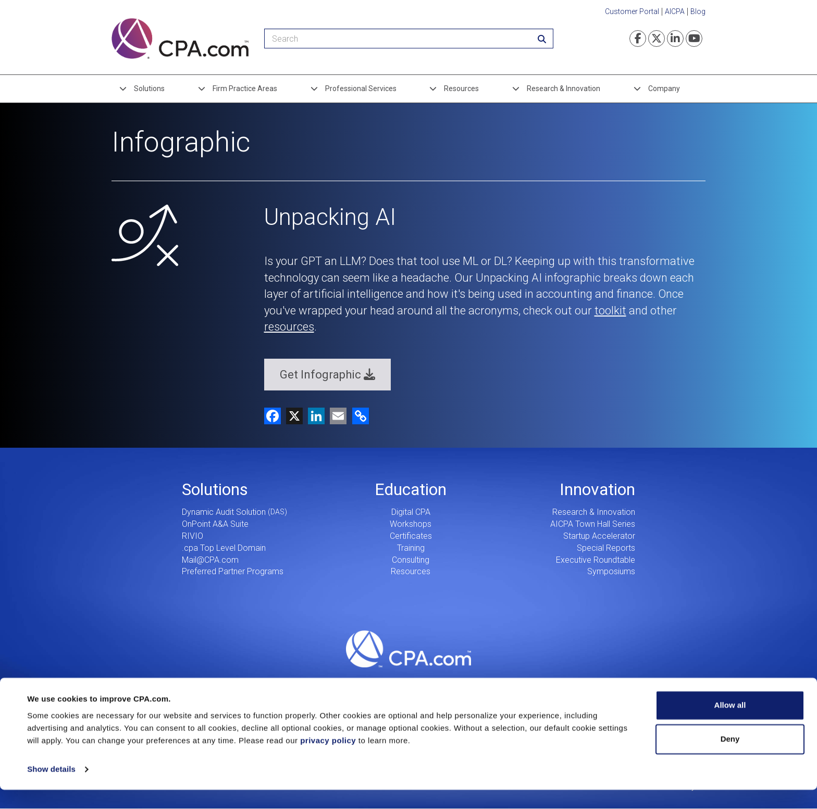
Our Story (370, 683)
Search (597, 683)
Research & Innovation (563, 88)
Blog (697, 11)
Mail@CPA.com (210, 560)
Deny (730, 758)
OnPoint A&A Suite (215, 524)
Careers (219, 683)
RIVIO (192, 536)
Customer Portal (632, 11)
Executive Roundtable (595, 560)
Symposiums (611, 571)
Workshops (410, 524)
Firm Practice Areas (245, 88)
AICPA (675, 11)
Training (411, 548)
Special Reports (606, 548)
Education (411, 489)
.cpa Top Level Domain (224, 548)
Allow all (730, 724)
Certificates (411, 536)
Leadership (295, 683)
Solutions (149, 88)
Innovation (597, 489)
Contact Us (521, 683)
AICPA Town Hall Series (592, 524)
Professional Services (361, 88)
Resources (461, 88)
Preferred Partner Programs (232, 571)
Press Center (446, 683)
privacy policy (328, 759)
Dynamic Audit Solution (224, 512)
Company (664, 88)
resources (289, 326)
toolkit (610, 310)
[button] (359, 415)
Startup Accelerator (599, 536)
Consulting (410, 560)
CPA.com (408, 648)
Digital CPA (410, 512)
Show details (51, 788)
